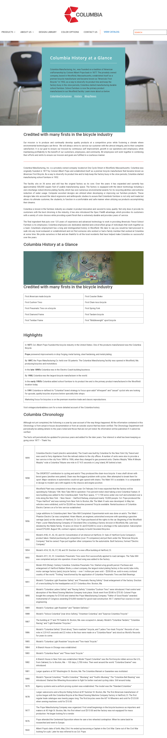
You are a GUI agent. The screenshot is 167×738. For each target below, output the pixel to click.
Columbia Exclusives (61, 96)
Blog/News (90, 96)
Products (7, 32)
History (78, 96)
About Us (25, 32)
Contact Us (90, 32)
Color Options (70, 32)
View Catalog (111, 31)
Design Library (47, 32)
